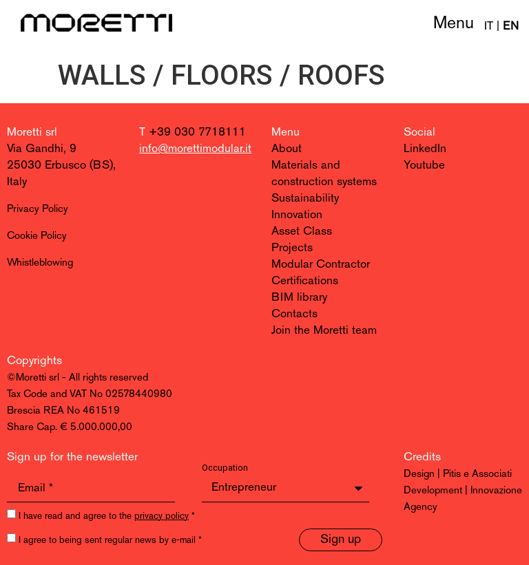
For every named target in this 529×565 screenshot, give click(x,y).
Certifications (304, 281)
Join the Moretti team (324, 331)
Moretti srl (32, 132)
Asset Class (301, 231)
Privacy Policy (37, 209)
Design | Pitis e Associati (458, 474)
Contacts (294, 314)
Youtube (424, 165)
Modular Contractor (320, 264)
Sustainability (305, 198)
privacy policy (161, 516)
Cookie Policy (37, 236)
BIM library (299, 297)
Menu (453, 23)
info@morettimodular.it (195, 149)
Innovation (296, 215)
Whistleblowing (40, 263)
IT (488, 26)
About (286, 149)
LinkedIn (425, 149)
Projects (292, 248)
